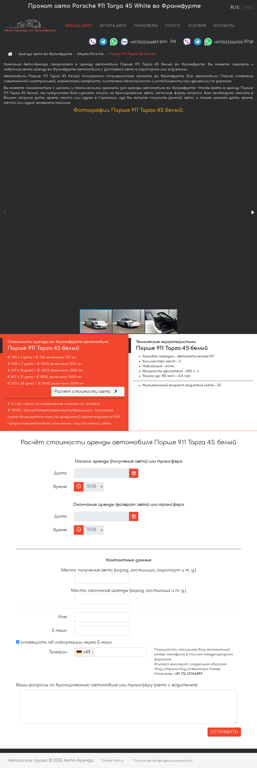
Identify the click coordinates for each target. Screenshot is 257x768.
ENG (247, 7)
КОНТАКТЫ (223, 26)
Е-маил (59, 630)
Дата (60, 473)
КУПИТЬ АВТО (113, 26)
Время (60, 487)
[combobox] (85, 652)
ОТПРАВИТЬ (224, 732)
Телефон (58, 652)
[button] (252, 212)
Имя (62, 617)
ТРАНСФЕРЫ (146, 26)
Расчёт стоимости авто (86, 391)
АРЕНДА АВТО (78, 26)
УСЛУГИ (172, 26)
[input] (101, 473)
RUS (234, 7)
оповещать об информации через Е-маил (64, 642)
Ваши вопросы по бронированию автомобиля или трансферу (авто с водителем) (106, 685)
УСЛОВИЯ (197, 26)
